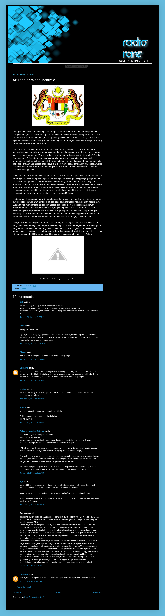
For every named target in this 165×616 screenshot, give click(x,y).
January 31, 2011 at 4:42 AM (32, 399)
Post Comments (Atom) (34, 597)
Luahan (23, 288)
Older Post (97, 592)
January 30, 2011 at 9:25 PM (32, 317)
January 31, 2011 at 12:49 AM (32, 359)
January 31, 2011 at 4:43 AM (32, 422)
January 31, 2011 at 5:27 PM (32, 505)
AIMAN (23, 352)
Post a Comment (24, 587)
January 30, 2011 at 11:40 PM (32, 344)
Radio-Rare (16, 10)
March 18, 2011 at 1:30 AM (31, 566)
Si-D (22, 302)
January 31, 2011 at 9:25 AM (32, 473)
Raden (23, 326)
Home (58, 592)
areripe (23, 389)
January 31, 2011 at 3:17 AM (32, 380)
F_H (21, 481)
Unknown (24, 368)
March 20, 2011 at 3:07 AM (31, 581)
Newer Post (18, 592)
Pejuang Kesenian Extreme (32, 431)
